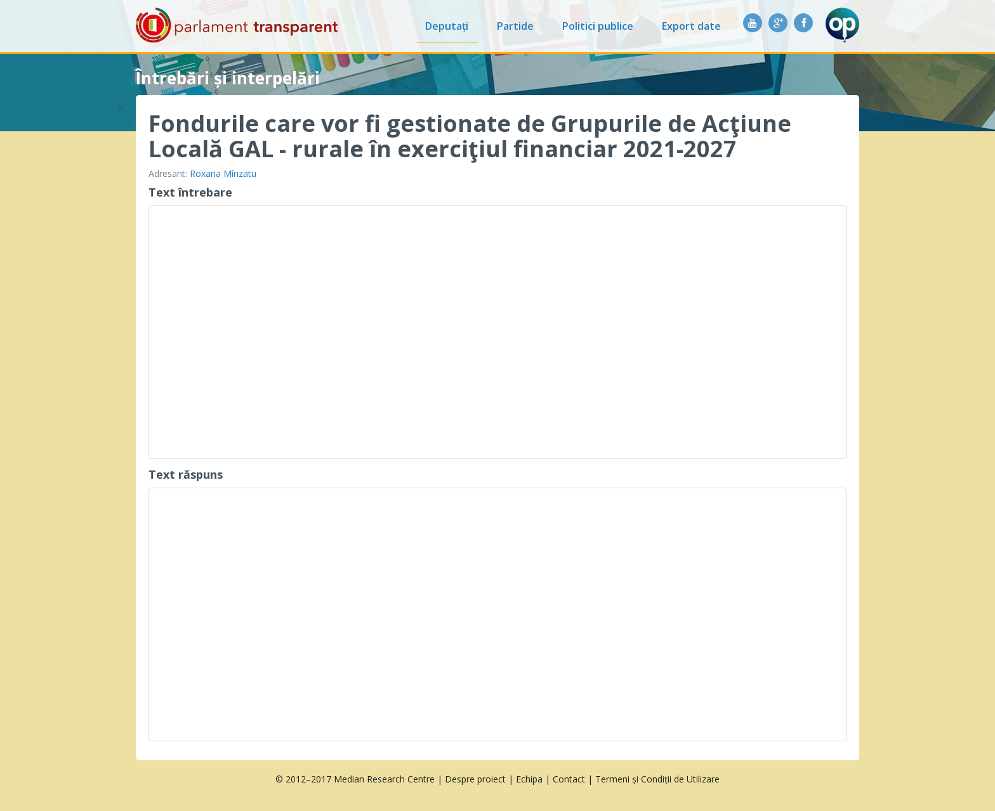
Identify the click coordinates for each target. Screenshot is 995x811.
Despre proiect (475, 779)
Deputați (446, 26)
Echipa (529, 779)
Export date (691, 26)
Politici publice (597, 26)
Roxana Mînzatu (223, 173)
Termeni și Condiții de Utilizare (657, 779)
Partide (515, 26)
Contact (569, 779)
